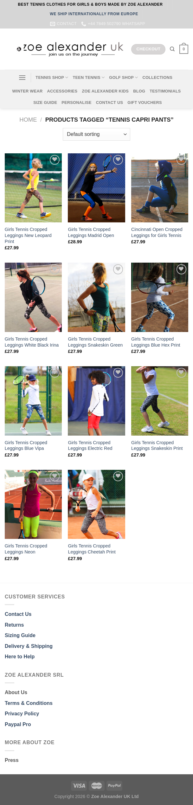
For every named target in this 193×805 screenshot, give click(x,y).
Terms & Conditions (29, 703)
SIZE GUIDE (45, 102)
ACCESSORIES (62, 91)
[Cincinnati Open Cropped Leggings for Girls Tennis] (159, 188)
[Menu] (22, 77)
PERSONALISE (76, 102)
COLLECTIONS (157, 77)
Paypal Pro (18, 724)
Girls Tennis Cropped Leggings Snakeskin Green (95, 342)
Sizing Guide (20, 635)
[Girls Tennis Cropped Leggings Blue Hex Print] (159, 297)
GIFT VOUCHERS (144, 102)
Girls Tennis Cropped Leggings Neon (26, 548)
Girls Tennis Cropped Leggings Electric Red (90, 445)
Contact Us (18, 614)
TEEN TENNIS (89, 77)
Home (28, 119)
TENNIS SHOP (51, 77)
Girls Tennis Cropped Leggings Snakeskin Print (157, 445)
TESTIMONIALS (165, 91)
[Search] (172, 49)
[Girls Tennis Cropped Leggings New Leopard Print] (33, 188)
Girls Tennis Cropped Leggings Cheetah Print (91, 548)
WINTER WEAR (27, 91)
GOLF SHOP (123, 77)
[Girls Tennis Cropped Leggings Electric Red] (96, 401)
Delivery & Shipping (29, 646)
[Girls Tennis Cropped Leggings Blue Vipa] (33, 401)
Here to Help (20, 656)
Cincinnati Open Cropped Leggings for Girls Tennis (157, 232)
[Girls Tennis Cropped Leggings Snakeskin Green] (96, 297)
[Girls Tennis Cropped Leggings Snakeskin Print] (159, 401)
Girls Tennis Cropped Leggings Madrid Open (91, 232)
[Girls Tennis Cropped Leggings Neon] (33, 504)
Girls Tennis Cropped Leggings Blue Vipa (26, 445)
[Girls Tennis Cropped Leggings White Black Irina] (33, 297)
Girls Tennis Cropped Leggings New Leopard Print (28, 235)
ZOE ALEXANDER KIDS (105, 91)
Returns (14, 625)
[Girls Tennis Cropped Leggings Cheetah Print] (96, 504)
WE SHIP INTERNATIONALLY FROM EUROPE (94, 14)
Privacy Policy (22, 713)
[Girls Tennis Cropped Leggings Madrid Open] (96, 188)
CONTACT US (109, 102)
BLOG (139, 91)
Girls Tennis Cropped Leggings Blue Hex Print (155, 342)
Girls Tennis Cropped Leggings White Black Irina (32, 342)
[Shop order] (96, 134)
